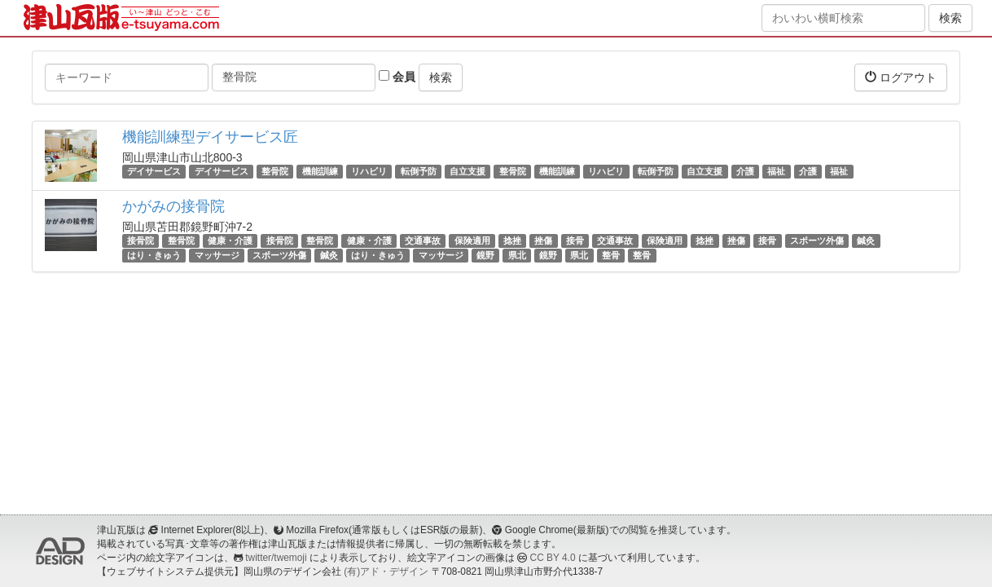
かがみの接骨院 (173, 206)
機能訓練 (320, 171)
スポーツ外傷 (817, 240)
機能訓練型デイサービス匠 (210, 137)
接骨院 (140, 240)
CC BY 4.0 (553, 557)
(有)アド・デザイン (386, 571)
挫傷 (543, 240)
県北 (517, 255)
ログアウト (901, 77)
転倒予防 (419, 171)
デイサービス (154, 171)
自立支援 (467, 171)
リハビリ (369, 171)
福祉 (776, 171)
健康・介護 (230, 240)
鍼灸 (866, 240)
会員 (397, 76)
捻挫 (512, 240)
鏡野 (485, 255)
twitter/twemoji (275, 557)
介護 (745, 171)
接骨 (575, 240)
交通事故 (423, 240)
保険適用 (472, 240)
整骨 (611, 255)
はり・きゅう (154, 255)
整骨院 (274, 171)
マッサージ (217, 255)
